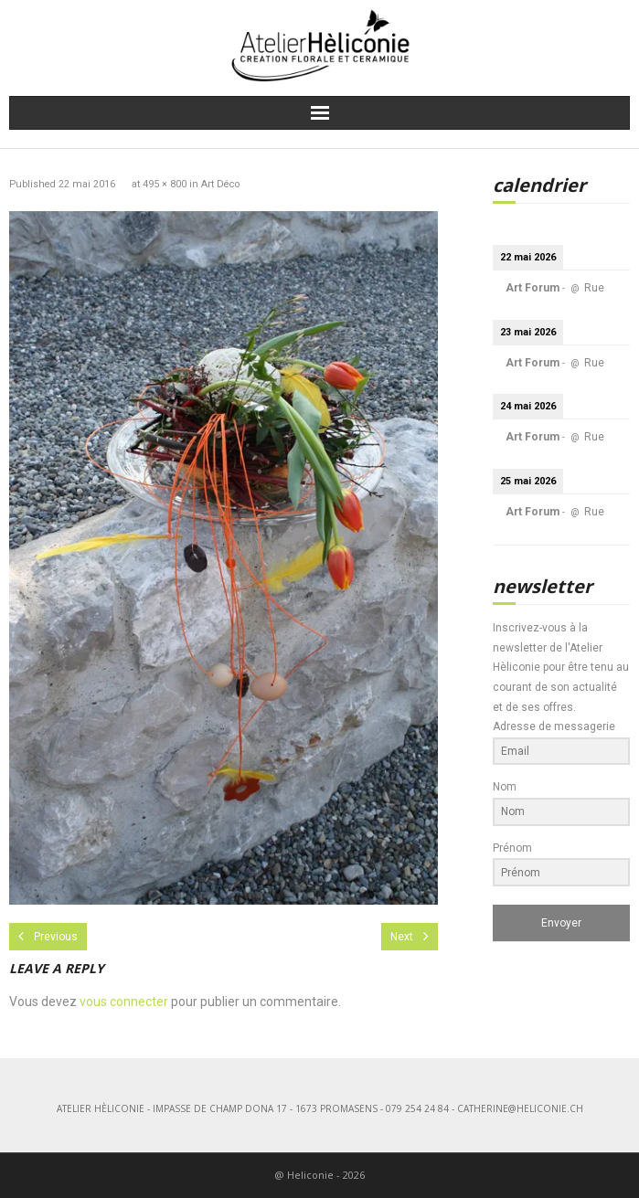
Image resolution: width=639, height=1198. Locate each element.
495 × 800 (164, 184)
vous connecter (124, 1001)
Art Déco (220, 184)
